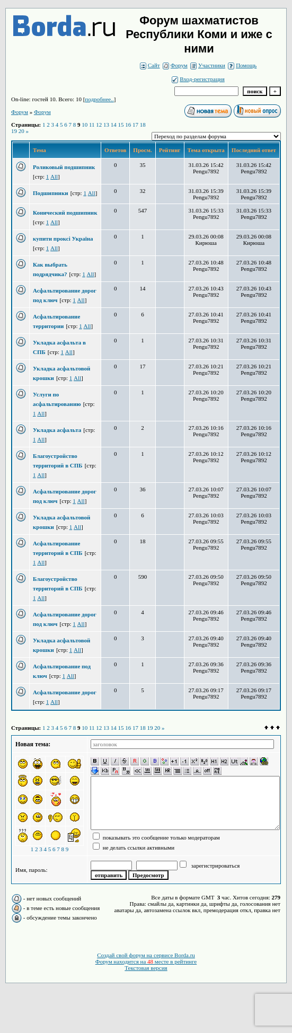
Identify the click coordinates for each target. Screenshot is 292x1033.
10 (84, 124)
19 (14, 131)
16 (128, 124)
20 (21, 131)
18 (143, 124)
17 (135, 124)
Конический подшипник (65, 212)
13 (106, 124)
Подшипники (50, 193)
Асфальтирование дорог (64, 692)
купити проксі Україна (63, 238)
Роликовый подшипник (64, 167)
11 (92, 124)
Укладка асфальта (57, 430)
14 (114, 124)
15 (121, 124)
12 (99, 124)
